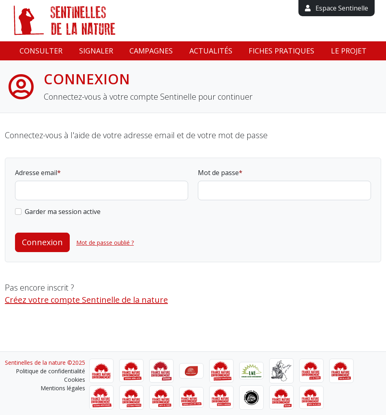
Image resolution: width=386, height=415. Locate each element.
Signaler (96, 51)
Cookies (74, 379)
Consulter (40, 51)
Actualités (210, 51)
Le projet (349, 51)
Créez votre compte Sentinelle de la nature (86, 299)
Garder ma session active (63, 211)
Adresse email (36, 172)
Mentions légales (63, 388)
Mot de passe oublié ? (105, 242)
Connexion (42, 242)
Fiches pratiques (281, 51)
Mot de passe (218, 172)
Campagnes (151, 51)
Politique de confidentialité (50, 371)
